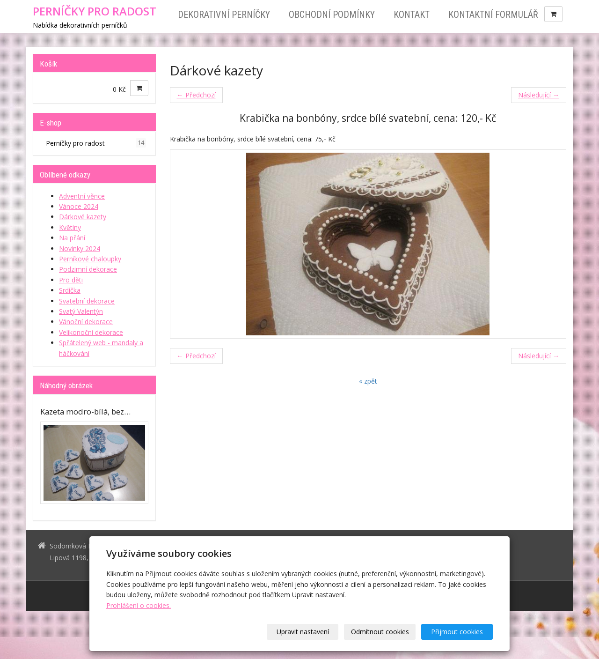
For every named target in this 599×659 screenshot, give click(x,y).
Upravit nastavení (303, 631)
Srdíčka (69, 290)
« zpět (368, 381)
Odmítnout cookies (380, 631)
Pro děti (71, 279)
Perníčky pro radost (96, 143)
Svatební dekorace (87, 300)
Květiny (70, 227)
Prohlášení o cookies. (138, 605)
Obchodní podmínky (332, 14)
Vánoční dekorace (86, 321)
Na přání (72, 237)
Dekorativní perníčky (224, 14)
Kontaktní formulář (493, 14)
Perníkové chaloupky (90, 258)
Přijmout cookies (457, 631)
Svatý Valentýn (81, 311)
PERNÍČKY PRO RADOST (94, 11)
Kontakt (412, 14)
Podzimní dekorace (88, 269)
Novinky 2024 (79, 248)
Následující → (538, 94)
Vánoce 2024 (78, 206)
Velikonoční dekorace (91, 332)
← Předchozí (196, 94)
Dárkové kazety (82, 216)
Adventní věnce (82, 196)
